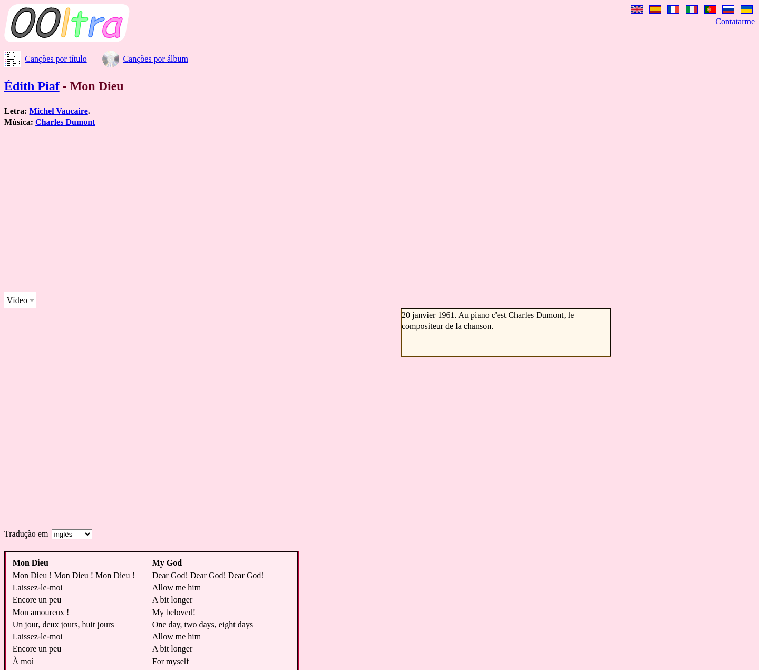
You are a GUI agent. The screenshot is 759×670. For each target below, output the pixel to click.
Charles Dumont (65, 122)
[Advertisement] (320, 210)
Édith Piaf (32, 86)
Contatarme (735, 21)
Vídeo (17, 300)
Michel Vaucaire (59, 110)
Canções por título (55, 58)
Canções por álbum (155, 58)
